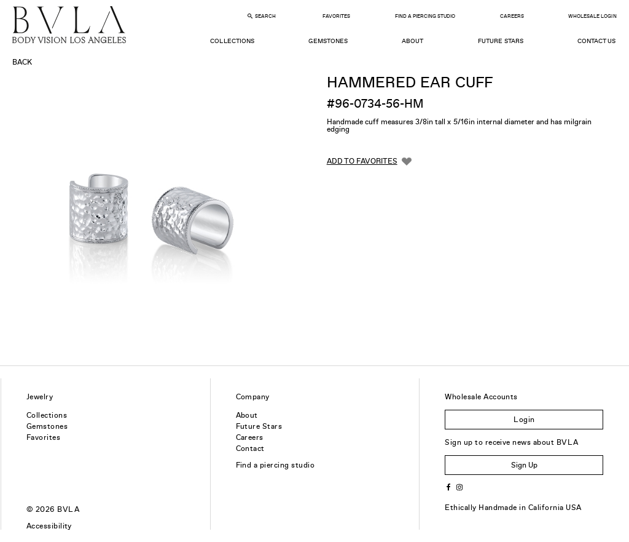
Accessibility (49, 526)
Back (22, 62)
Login (524, 419)
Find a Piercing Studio (425, 16)
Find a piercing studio (275, 465)
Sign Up (524, 465)
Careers (512, 16)
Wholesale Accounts (481, 397)
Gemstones (328, 41)
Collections (232, 41)
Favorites (336, 16)
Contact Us (596, 41)
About (412, 41)
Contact (250, 448)
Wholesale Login (592, 16)
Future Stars (500, 41)
